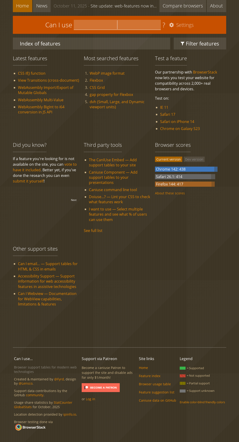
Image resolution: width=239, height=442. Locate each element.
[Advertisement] (119, 327)
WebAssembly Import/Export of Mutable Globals (45, 90)
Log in (90, 399)
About (216, 6)
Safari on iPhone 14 (177, 121)
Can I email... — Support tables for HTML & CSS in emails (48, 266)
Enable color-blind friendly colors (202, 402)
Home (22, 6)
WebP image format (107, 73)
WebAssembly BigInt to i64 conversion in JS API (41, 109)
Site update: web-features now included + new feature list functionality (106, 5)
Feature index (149, 376)
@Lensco (25, 383)
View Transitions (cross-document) (48, 80)
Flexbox (96, 80)
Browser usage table (155, 384)
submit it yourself (28, 181)
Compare (183, 6)
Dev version (194, 159)
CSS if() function (32, 73)
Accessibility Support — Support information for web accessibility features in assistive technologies (47, 281)
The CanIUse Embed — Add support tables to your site (113, 162)
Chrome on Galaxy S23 (180, 128)
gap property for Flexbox (111, 94)
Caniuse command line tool (113, 189)
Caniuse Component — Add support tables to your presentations (113, 177)
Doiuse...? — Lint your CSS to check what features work (119, 199)
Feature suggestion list (156, 392)
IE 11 (164, 107)
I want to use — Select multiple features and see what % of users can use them (118, 214)
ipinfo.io (69, 414)
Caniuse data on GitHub (157, 400)
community (34, 395)
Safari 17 (167, 114)
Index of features (40, 43)
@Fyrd (59, 379)
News (41, 6)
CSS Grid (97, 87)
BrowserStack (205, 72)
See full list (93, 230)
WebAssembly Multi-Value (40, 99)
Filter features (200, 43)
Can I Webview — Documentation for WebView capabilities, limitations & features (47, 299)
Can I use (58, 24)
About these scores (170, 193)
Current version (168, 159)
